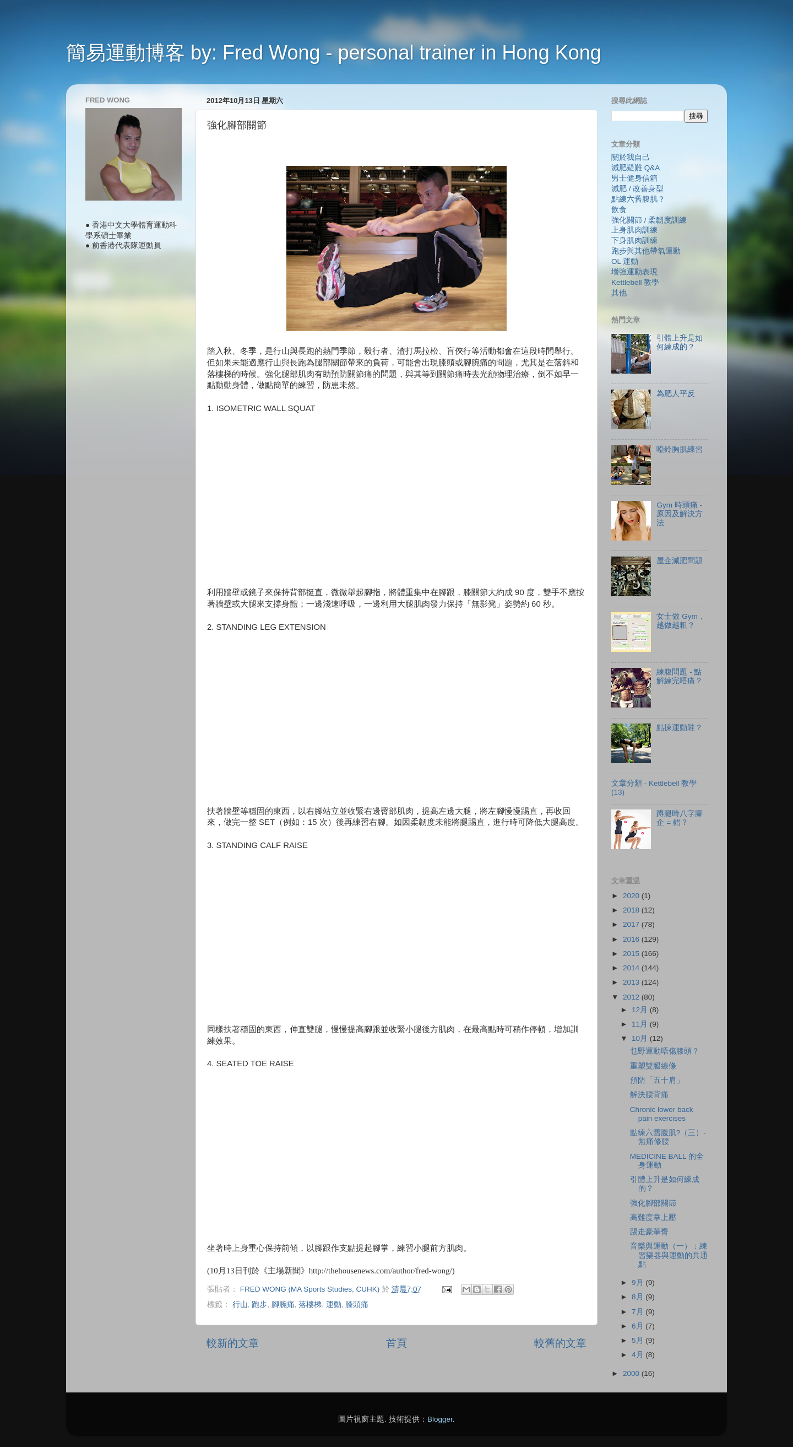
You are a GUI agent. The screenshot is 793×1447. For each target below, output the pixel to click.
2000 (632, 1373)
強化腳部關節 (653, 1203)
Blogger (440, 1419)
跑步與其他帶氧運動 (646, 251)
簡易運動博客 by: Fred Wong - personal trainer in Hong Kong (333, 52)
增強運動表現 (634, 272)
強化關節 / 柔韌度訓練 (649, 220)
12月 (641, 1010)
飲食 (619, 210)
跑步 (259, 1304)
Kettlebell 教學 (635, 282)
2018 (632, 910)
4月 (638, 1355)
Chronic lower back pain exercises (661, 1113)
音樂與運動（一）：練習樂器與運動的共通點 (669, 1255)
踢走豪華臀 (649, 1232)
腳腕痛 (283, 1304)
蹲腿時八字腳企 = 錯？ (679, 818)
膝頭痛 (356, 1304)
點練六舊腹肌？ (638, 199)
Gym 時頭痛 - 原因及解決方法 (679, 514)
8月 (638, 1297)
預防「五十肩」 (657, 1080)
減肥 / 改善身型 (637, 189)
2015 (632, 953)
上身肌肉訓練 (634, 230)
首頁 (396, 1343)
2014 (632, 968)
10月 (641, 1038)
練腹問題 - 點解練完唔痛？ (679, 676)
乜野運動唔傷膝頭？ (664, 1051)
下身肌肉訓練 (634, 240)
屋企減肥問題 (679, 561)
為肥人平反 (675, 394)
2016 (632, 939)
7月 (638, 1312)
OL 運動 (624, 261)
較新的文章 (233, 1343)
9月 (638, 1282)
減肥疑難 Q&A (635, 168)
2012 (632, 997)
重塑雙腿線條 (653, 1066)
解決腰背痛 (649, 1094)
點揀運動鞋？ (679, 728)
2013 (632, 982)
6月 (638, 1326)
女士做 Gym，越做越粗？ (680, 620)
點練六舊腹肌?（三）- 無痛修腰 (668, 1137)
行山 (240, 1304)
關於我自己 (630, 157)
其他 (619, 293)
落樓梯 (310, 1304)
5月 (638, 1340)
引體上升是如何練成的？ (679, 342)
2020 (632, 896)
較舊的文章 (560, 1343)
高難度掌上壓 (653, 1217)
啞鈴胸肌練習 (679, 449)
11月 (641, 1024)
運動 (333, 1304)
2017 (632, 924)
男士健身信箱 (634, 178)
